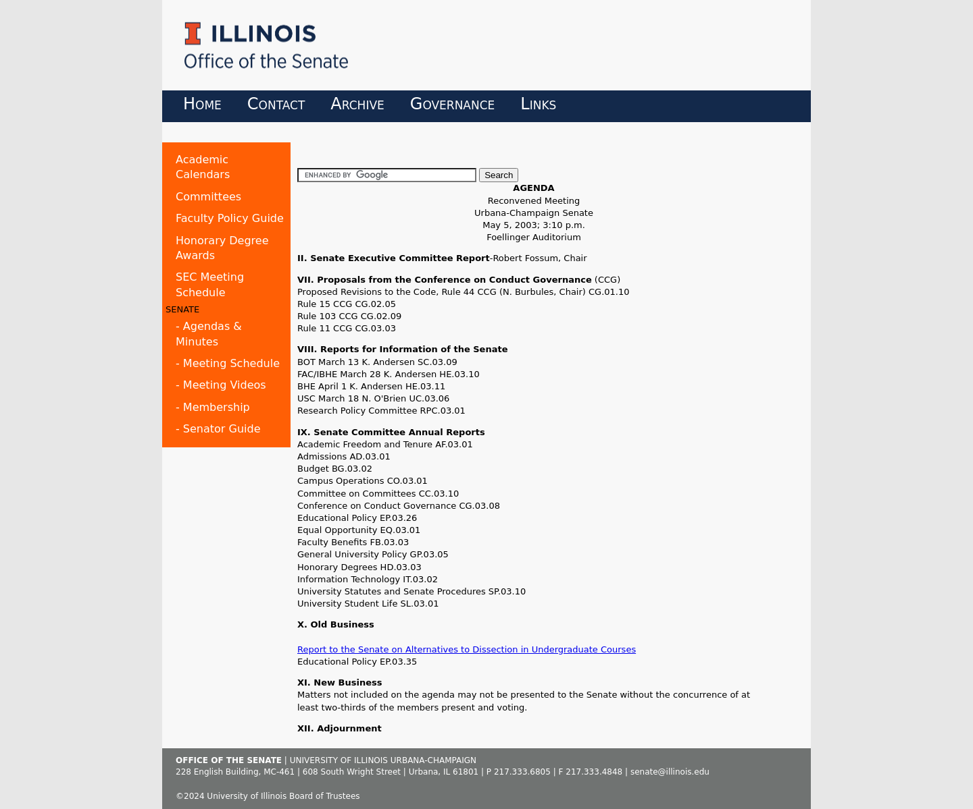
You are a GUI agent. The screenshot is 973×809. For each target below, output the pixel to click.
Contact (276, 103)
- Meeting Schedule (228, 363)
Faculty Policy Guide (230, 218)
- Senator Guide (218, 428)
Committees (208, 196)
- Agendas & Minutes (209, 333)
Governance (452, 103)
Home (202, 103)
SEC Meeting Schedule (210, 284)
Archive (357, 103)
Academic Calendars (203, 167)
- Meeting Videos (221, 385)
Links (538, 103)
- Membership (213, 407)
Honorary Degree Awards (222, 248)
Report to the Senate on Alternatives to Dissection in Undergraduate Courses (466, 649)
